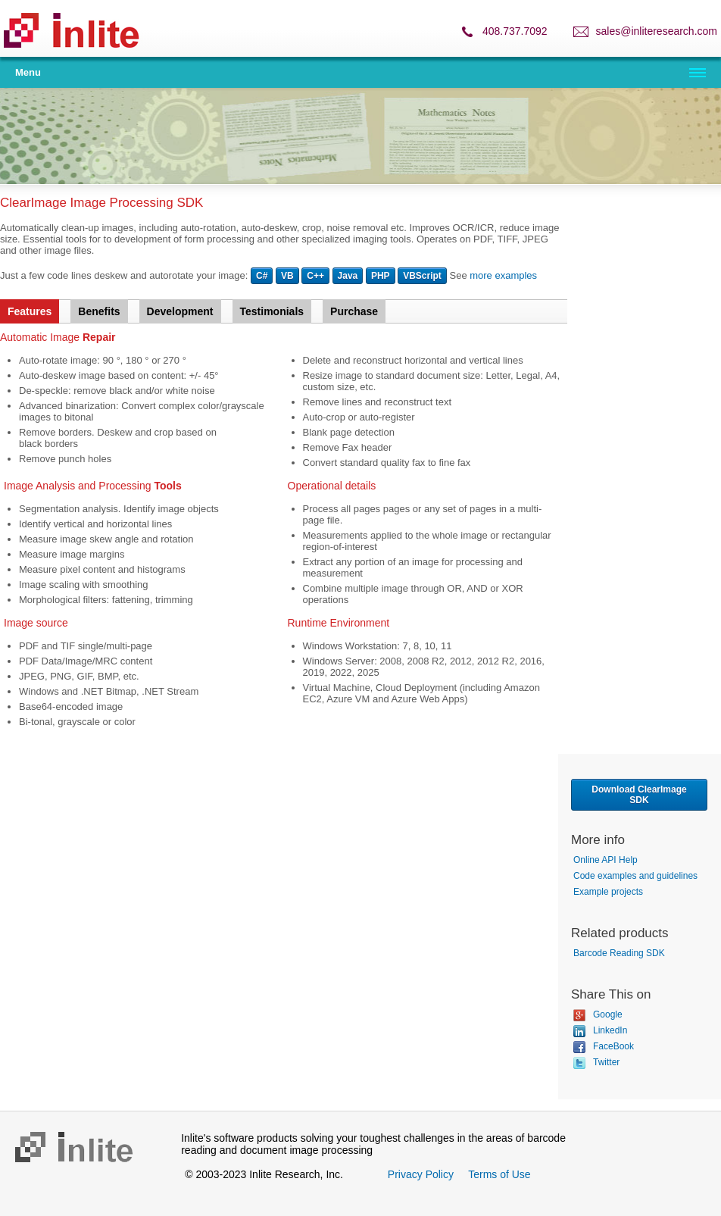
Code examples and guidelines (635, 876)
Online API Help (605, 860)
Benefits (99, 311)
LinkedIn (600, 1030)
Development (180, 311)
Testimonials (272, 311)
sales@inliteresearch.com (657, 31)
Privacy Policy (421, 1174)
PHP (380, 275)
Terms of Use (499, 1174)
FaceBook (603, 1046)
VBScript (422, 275)
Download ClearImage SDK (638, 794)
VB (287, 275)
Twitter (596, 1062)
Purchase (354, 311)
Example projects (608, 891)
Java (348, 275)
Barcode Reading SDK (619, 953)
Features (30, 311)
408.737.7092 (515, 31)
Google (598, 1014)
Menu (28, 72)
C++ (315, 275)
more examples (503, 275)
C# (261, 275)
